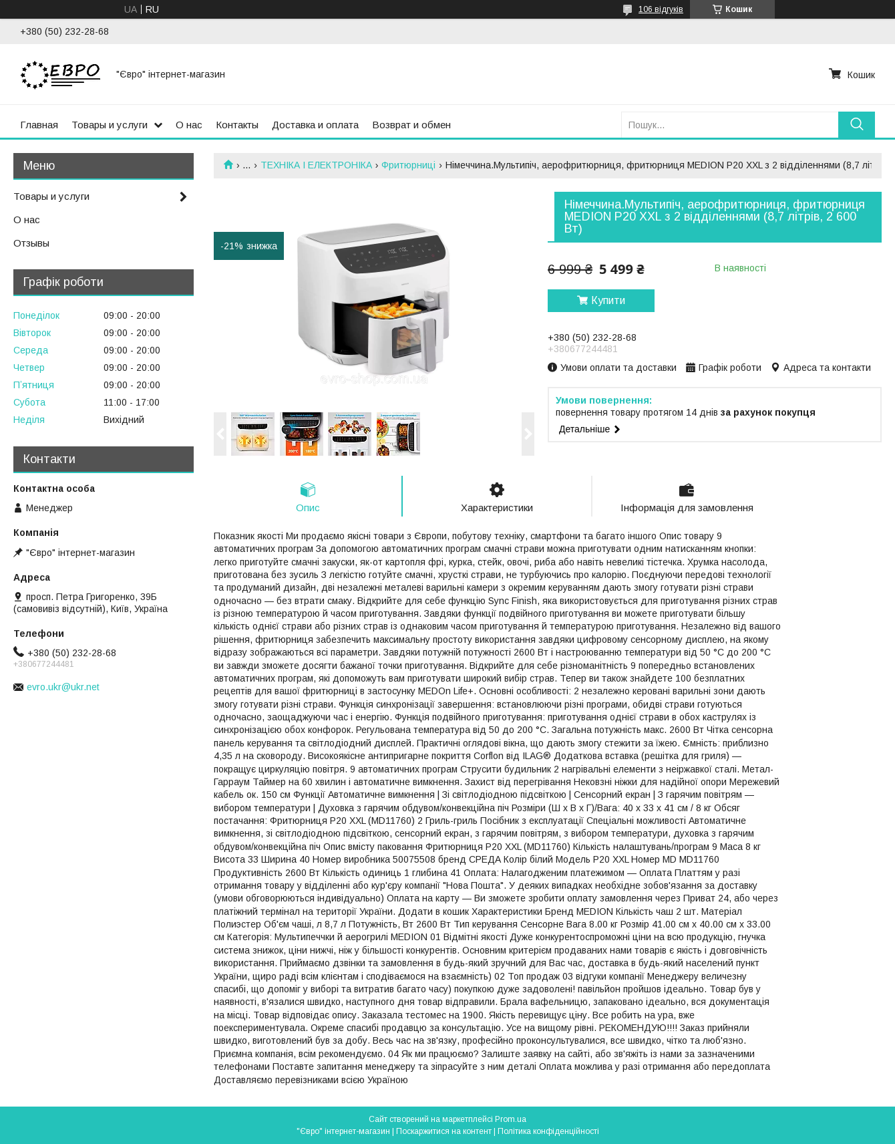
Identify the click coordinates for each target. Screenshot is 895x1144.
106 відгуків (661, 9)
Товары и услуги (109, 124)
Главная (39, 124)
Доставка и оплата (315, 124)
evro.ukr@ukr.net (63, 687)
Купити (608, 300)
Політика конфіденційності (548, 1131)
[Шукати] (856, 125)
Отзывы (31, 243)
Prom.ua (510, 1119)
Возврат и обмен (411, 124)
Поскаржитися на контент (444, 1131)
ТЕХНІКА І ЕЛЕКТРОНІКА (316, 165)
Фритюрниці (408, 165)
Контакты (237, 124)
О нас (189, 124)
